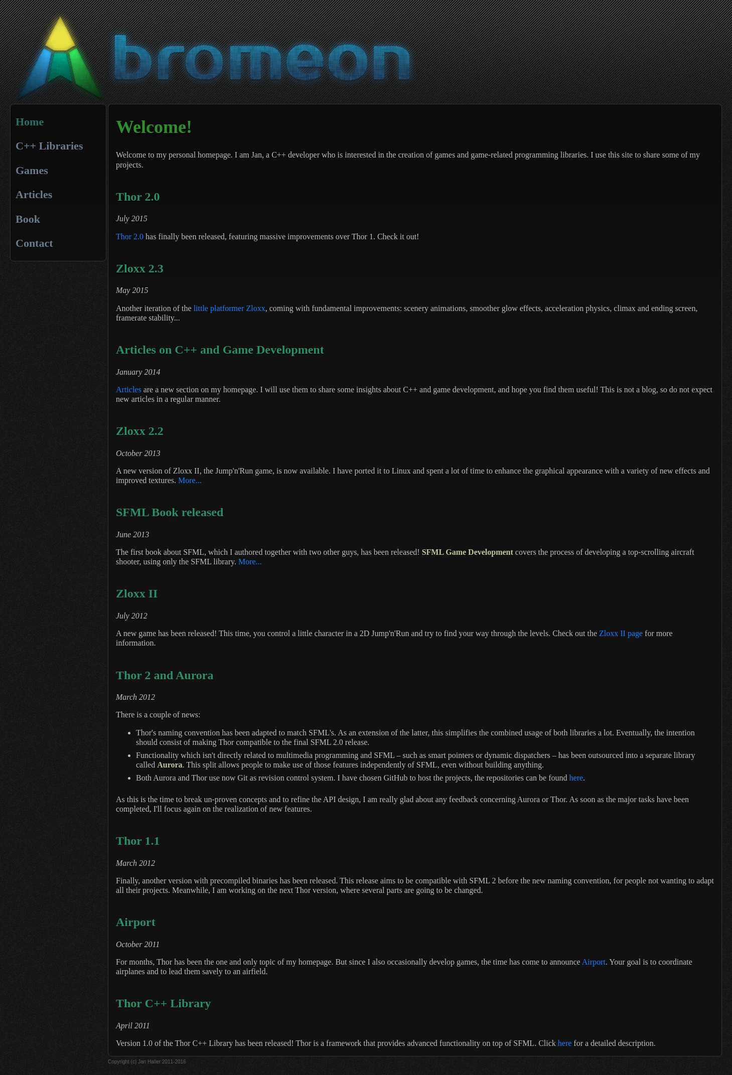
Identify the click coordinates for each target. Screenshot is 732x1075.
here (576, 778)
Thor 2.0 (129, 236)
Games (32, 170)
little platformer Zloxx (229, 308)
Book (28, 219)
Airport (594, 962)
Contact (34, 243)
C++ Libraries (49, 145)
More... (190, 480)
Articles (34, 194)
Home (30, 121)
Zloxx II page (621, 633)
